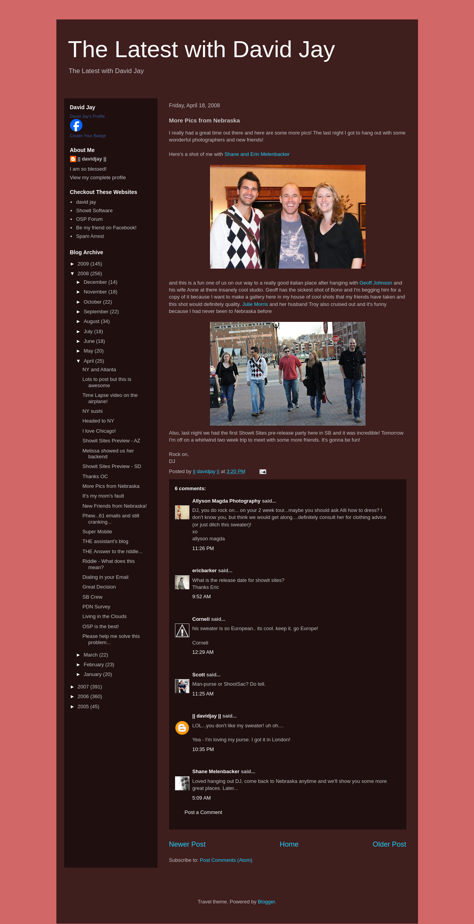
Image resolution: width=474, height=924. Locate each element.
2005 (84, 706)
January (93, 674)
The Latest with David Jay (201, 49)
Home (289, 844)
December (96, 282)
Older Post (389, 844)
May (89, 351)
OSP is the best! (100, 626)
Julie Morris (255, 304)
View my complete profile (98, 177)
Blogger (266, 902)
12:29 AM (203, 652)
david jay (86, 202)
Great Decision (99, 587)
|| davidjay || (206, 716)
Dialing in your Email (105, 577)
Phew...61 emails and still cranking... (110, 519)
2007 (84, 687)
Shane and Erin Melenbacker (257, 154)
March (91, 655)
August (92, 321)
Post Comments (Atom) (226, 860)
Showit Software (94, 210)
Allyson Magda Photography (226, 501)
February (94, 664)
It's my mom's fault (103, 496)
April (89, 361)
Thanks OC (95, 476)
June (90, 341)
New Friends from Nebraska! (114, 506)
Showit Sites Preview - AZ (111, 441)
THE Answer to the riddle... (112, 551)
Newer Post (187, 844)
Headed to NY (98, 421)
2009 (84, 264)
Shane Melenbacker (216, 771)
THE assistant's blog (105, 541)
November (96, 292)
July (89, 331)
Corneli (201, 619)
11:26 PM (203, 548)
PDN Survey (96, 607)
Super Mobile (97, 531)
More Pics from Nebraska (111, 486)
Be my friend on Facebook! (106, 228)
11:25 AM (203, 694)
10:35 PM (203, 749)
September (97, 311)
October (93, 302)
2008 (84, 273)
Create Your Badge (88, 135)
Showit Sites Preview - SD (111, 466)
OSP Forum (89, 219)
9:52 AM (201, 596)
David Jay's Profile (87, 116)
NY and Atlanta (99, 369)
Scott (198, 675)
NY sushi (92, 411)
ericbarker (204, 570)
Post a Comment (203, 812)
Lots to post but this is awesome (106, 382)
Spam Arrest (90, 236)
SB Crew (92, 597)
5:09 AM (201, 798)
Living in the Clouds (104, 616)
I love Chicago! (99, 431)
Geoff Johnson (375, 283)
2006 (84, 696)
